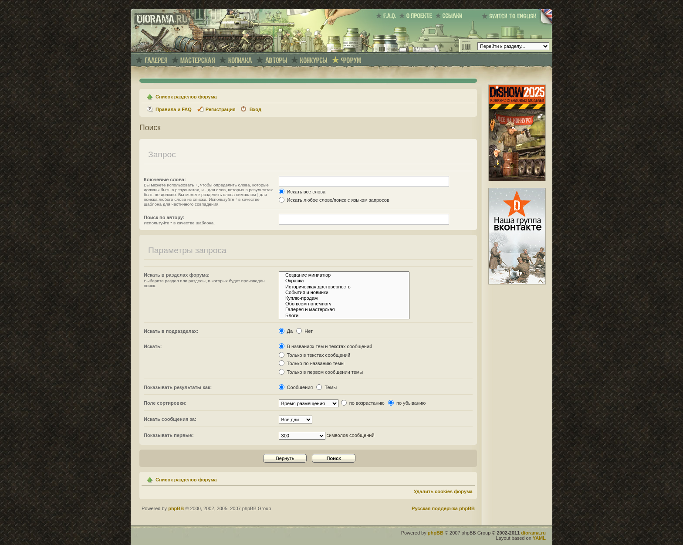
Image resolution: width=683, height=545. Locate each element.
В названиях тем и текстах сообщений (325, 346)
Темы (326, 387)
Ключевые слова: (165, 179)
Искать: (153, 346)
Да (286, 331)
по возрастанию (363, 403)
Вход (255, 109)
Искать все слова (302, 191)
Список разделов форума (186, 96)
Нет (304, 331)
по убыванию (407, 403)
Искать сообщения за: (170, 419)
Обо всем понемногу (344, 304)
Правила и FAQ (174, 109)
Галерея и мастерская (344, 309)
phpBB (176, 508)
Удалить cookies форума (443, 491)
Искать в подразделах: (171, 331)
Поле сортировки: (165, 403)
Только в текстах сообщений (315, 355)
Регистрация (221, 109)
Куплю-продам (344, 298)
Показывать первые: (169, 435)
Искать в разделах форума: (177, 275)
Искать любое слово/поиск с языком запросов (334, 200)
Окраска (344, 281)
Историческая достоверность (344, 287)
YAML (539, 538)
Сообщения (296, 387)
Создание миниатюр (344, 275)
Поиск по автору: (164, 217)
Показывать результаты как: (178, 387)
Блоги (344, 315)
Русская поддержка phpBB (443, 508)
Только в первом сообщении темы (321, 372)
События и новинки (344, 292)
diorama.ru (533, 532)
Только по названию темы (312, 363)
